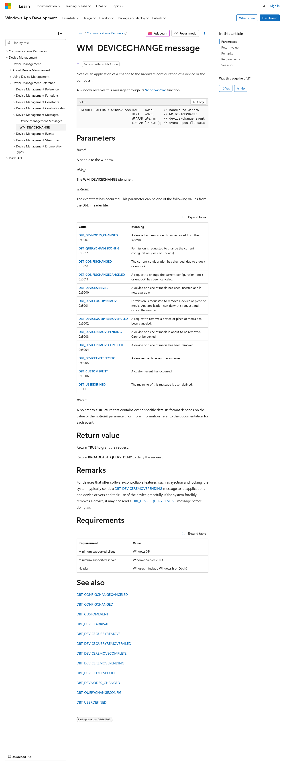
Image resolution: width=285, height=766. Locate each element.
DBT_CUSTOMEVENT (93, 371)
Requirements (230, 59)
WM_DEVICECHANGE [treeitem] (35, 127)
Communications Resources (106, 33)
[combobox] (35, 42)
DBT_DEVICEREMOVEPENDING (100, 332)
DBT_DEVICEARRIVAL (93, 288)
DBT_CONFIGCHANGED (95, 261)
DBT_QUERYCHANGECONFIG (99, 248)
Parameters (229, 41)
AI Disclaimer (14, 752)
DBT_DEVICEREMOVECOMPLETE (101, 345)
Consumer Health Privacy (128, 752)
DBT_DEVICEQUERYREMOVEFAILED (103, 319)
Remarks (227, 53)
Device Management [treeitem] (26, 64)
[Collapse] (60, 33)
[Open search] (264, 6)
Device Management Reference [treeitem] (37, 89)
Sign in (275, 6)
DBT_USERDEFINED (92, 384)
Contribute (79, 752)
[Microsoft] (8, 6)
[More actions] (204, 33)
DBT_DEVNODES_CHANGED (98, 235)
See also (226, 65)
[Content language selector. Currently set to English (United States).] (25, 742)
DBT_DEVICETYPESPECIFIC (97, 358)
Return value (229, 47)
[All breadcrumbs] (80, 33)
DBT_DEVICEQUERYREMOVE (98, 301)
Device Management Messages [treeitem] (41, 121)
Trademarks (184, 752)
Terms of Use (162, 752)
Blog (61, 752)
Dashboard (269, 18)
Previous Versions (40, 752)
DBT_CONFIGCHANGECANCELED (102, 274)
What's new (247, 18)
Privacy (97, 752)
